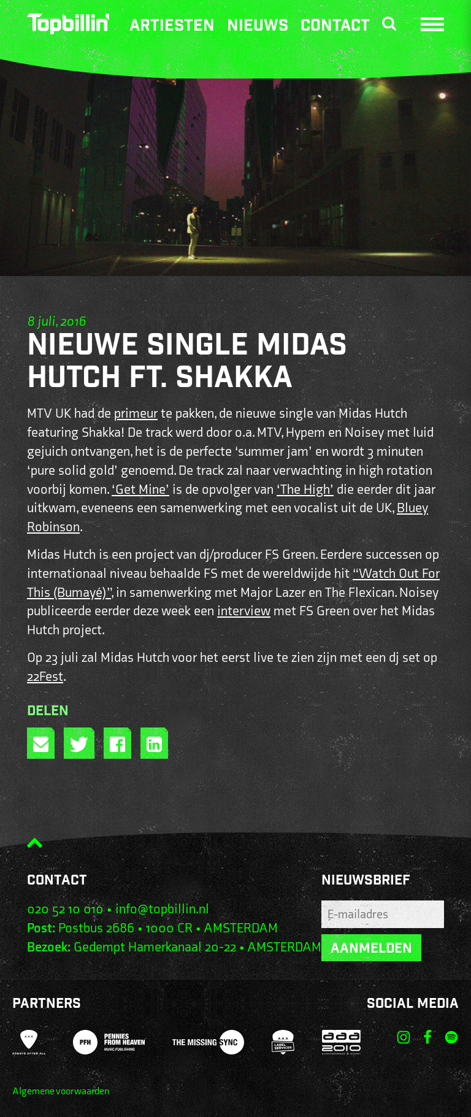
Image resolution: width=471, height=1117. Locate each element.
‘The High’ (305, 490)
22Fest (45, 677)
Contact (335, 26)
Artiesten (172, 26)
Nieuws (257, 26)
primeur (136, 413)
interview (243, 611)
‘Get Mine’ (140, 490)
